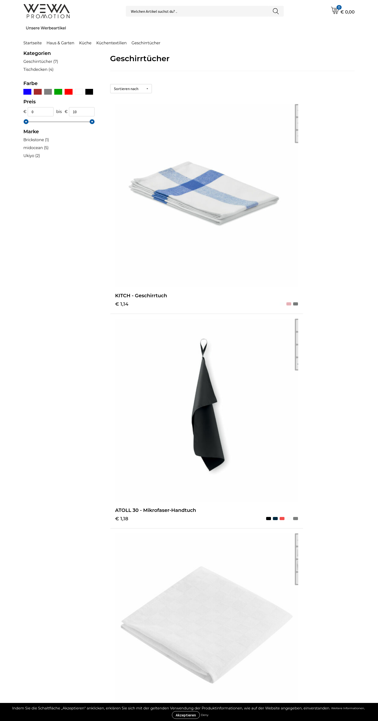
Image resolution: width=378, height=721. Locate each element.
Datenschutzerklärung (222, 642)
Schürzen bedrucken (305, 642)
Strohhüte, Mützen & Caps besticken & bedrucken (310, 616)
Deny (205, 715)
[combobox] (197, 11)
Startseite (32, 43)
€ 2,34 (286, 299)
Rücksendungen (216, 649)
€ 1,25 (285, 198)
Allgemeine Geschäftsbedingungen (234, 619)
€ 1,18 (203, 198)
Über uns (209, 612)
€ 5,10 (204, 422)
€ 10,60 (205, 524)
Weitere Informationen (347, 708)
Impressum (211, 634)
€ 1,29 (122, 314)
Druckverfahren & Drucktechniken (148, 619)
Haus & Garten (60, 43)
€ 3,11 (121, 422)
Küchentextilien (111, 43)
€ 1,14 (121, 191)
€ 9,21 (122, 531)
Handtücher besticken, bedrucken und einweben (318, 631)
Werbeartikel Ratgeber (137, 612)
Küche (85, 43)
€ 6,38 (204, 307)
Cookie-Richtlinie (216, 627)
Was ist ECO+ (128, 627)
